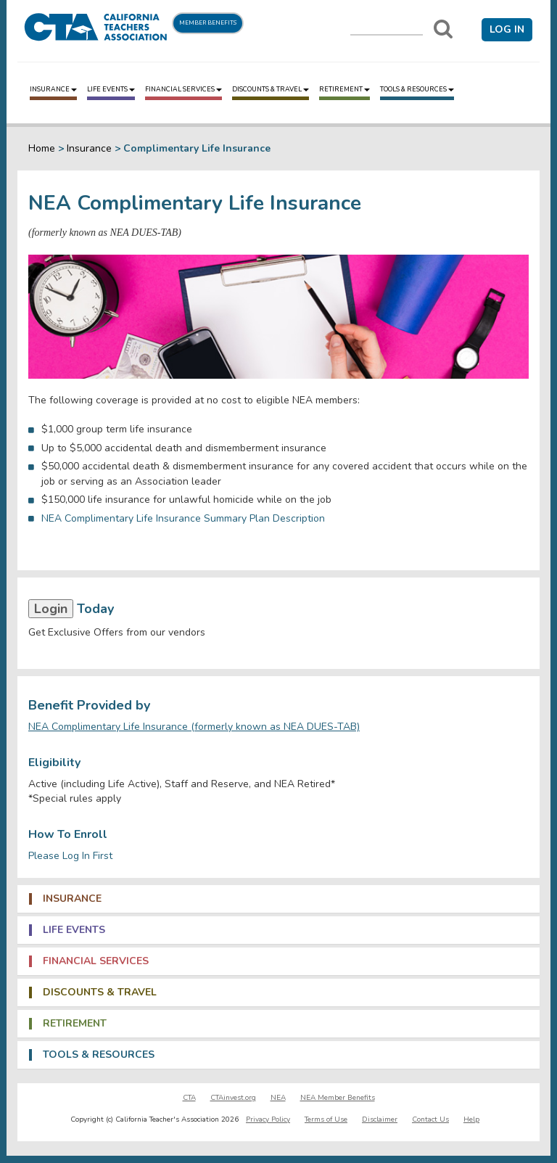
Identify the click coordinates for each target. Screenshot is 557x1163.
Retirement (344, 89)
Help (471, 1119)
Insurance (53, 89)
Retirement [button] (75, 1024)
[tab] (278, 899)
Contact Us (430, 1119)
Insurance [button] (72, 899)
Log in (507, 29)
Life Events (111, 89)
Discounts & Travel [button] (100, 992)
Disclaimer (379, 1119)
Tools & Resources (417, 89)
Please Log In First (70, 856)
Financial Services (183, 89)
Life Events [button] (74, 930)
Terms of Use (326, 1119)
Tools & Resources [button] (98, 1055)
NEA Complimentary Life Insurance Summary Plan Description (184, 518)
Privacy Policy (268, 1119)
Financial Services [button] (96, 961)
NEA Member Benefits (337, 1098)
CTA (189, 1098)
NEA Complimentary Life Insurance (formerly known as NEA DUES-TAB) (194, 726)
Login (50, 608)
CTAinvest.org (233, 1098)
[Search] (443, 29)
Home (41, 148)
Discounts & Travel (270, 89)
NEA (278, 1098)
